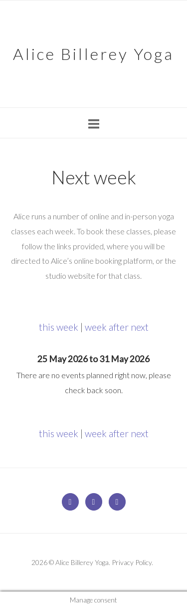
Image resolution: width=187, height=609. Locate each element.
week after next (117, 327)
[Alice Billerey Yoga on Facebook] (93, 502)
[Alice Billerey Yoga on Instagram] (117, 502)
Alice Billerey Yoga (93, 53)
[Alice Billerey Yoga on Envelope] (70, 502)
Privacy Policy (132, 562)
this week (58, 327)
